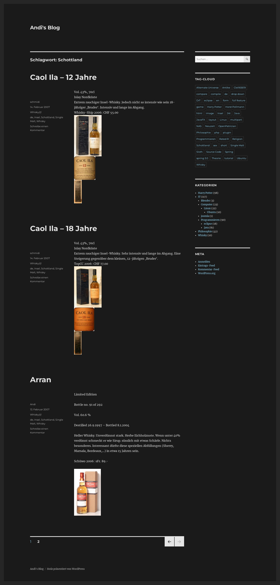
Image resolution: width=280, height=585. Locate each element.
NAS (199, 126)
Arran (40, 379)
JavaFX (200, 119)
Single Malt (237, 145)
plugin (227, 132)
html (199, 113)
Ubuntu (241, 158)
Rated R (224, 138)
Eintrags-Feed (206, 265)
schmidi (35, 101)
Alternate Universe (207, 87)
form (226, 100)
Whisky (34, 112)
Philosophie (203, 132)
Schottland (47, 117)
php (216, 132)
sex (215, 145)
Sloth (199, 151)
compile (216, 93)
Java (237, 113)
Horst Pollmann (234, 106)
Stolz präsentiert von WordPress (66, 569)
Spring (229, 151)
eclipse (208, 100)
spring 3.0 (202, 158)
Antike (226, 87)
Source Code (213, 151)
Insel (37, 117)
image (210, 113)
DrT (198, 100)
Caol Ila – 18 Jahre (63, 228)
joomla (205, 216)
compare (201, 93)
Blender (205, 200)
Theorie (216, 158)
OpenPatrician (227, 126)
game (200, 106)
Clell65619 (240, 87)
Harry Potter (214, 106)
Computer (207, 204)
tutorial (228, 158)
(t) (40, 112)
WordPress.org (206, 273)
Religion (237, 138)
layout (212, 119)
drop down (237, 93)
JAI (228, 113)
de (31, 117)
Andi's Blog (45, 27)
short (224, 145)
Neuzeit (210, 126)
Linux (223, 119)
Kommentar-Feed (208, 269)
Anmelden (204, 261)
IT (199, 196)
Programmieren (206, 138)
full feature (238, 100)
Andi (33, 404)
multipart (236, 119)
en (217, 100)
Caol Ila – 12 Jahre (63, 77)
